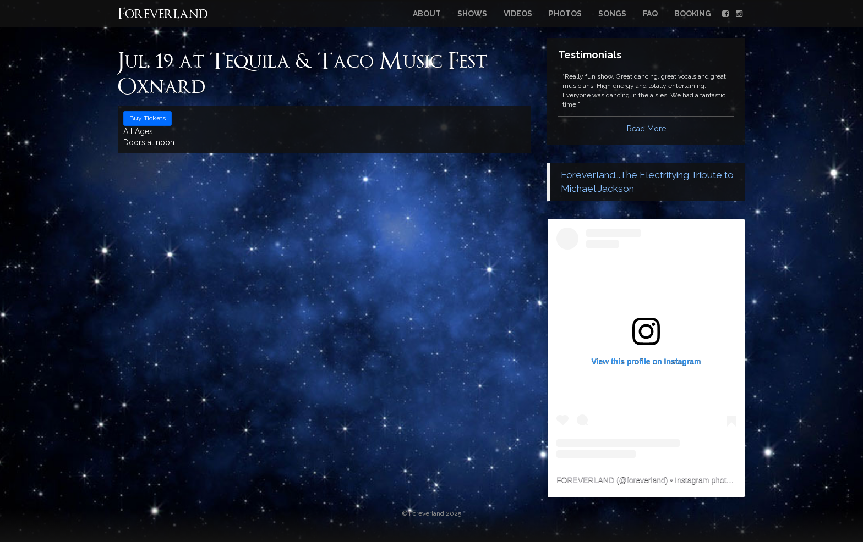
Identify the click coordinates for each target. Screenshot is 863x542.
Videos (518, 13)
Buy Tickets (147, 118)
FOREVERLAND (585, 479)
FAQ (650, 13)
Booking (692, 13)
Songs (612, 13)
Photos (565, 13)
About (427, 13)
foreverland (646, 479)
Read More (646, 128)
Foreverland (163, 15)
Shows (472, 13)
